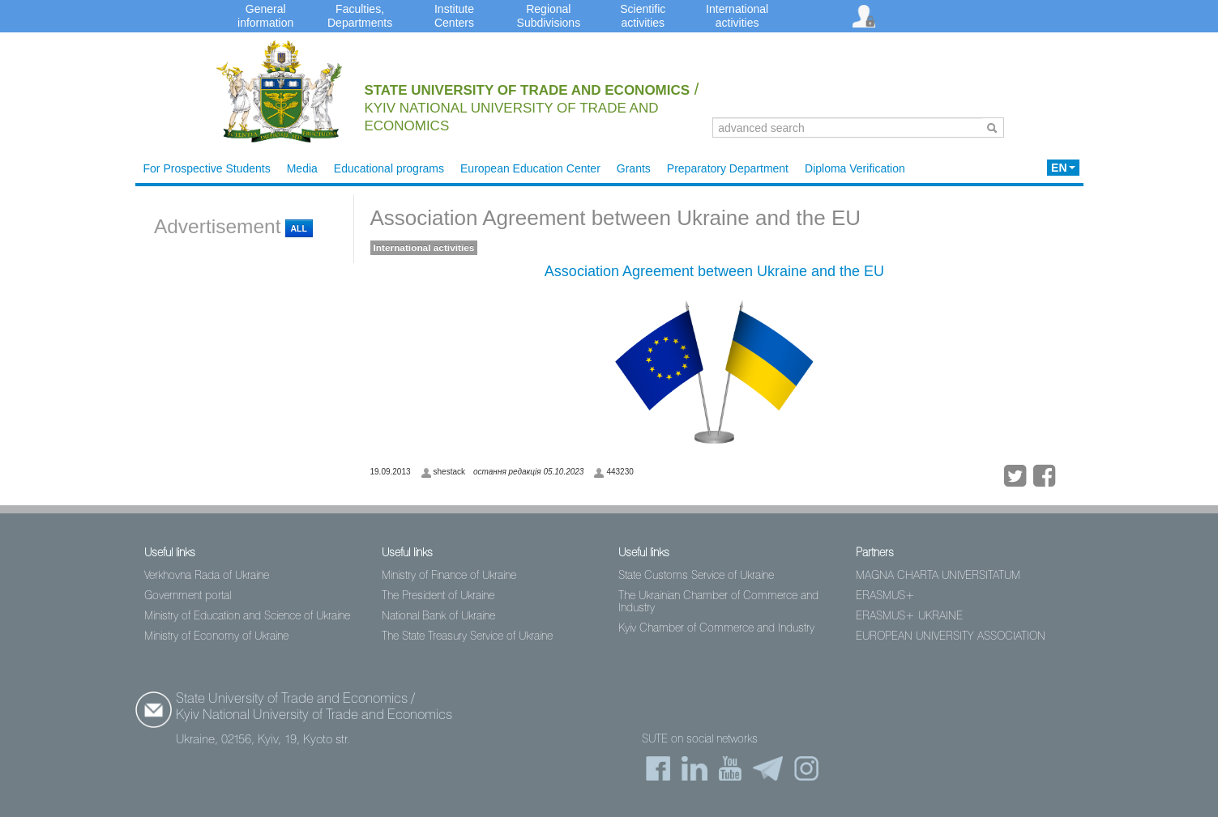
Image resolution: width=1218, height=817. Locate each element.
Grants (634, 168)
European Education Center (530, 168)
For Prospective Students (207, 168)
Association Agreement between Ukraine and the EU (615, 218)
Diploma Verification (855, 168)
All (299, 228)
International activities (424, 247)
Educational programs (389, 168)
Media (302, 168)
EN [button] (1063, 167)
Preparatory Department (727, 168)
